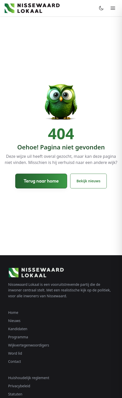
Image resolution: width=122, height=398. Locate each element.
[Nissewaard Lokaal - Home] (32, 8)
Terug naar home (41, 181)
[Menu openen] (113, 8)
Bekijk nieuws (88, 180)
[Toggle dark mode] (101, 8)
